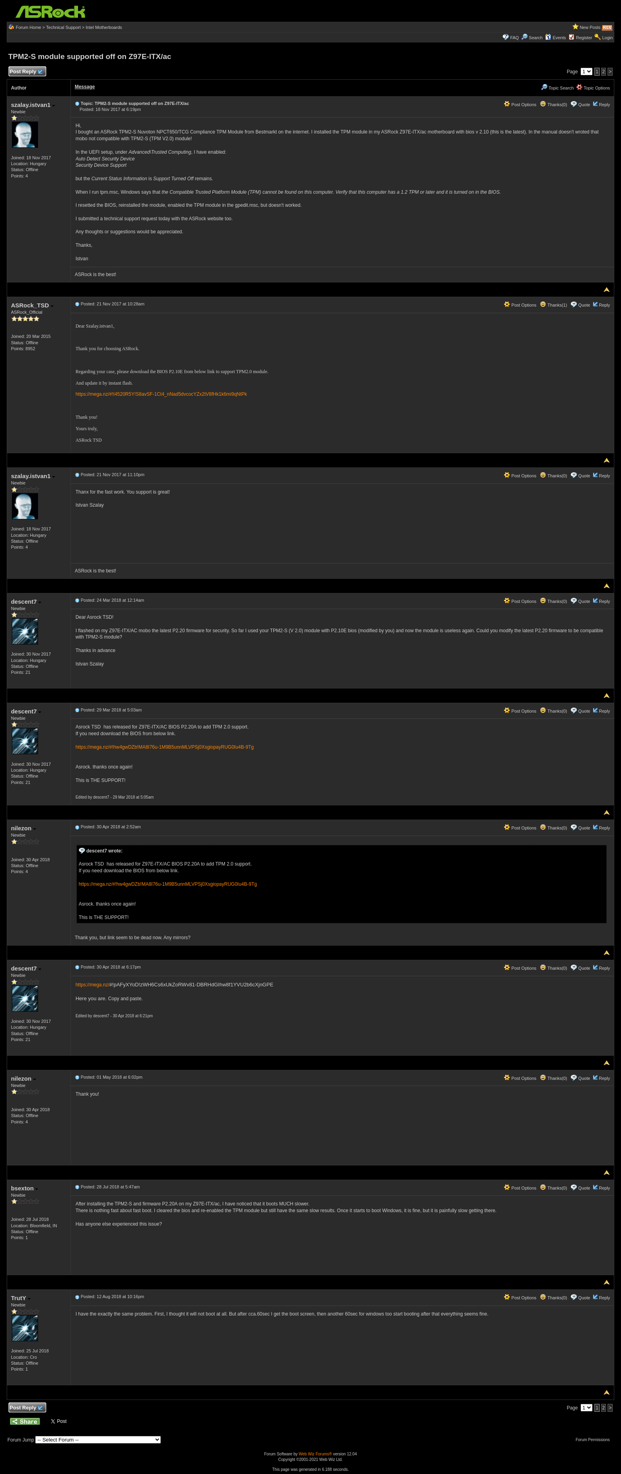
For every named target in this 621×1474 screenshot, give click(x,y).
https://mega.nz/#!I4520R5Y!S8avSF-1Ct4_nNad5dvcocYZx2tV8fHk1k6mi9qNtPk (161, 394)
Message (85, 87)
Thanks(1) (553, 305)
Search (536, 37)
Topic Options (593, 88)
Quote (584, 104)
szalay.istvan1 (33, 104)
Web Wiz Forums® (315, 1454)
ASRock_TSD (32, 305)
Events (555, 37)
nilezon (23, 828)
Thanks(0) (553, 104)
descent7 (26, 601)
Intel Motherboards (104, 27)
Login (607, 37)
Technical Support (63, 27)
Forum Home (28, 27)
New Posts (590, 27)
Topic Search (557, 88)
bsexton (24, 1188)
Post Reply (26, 72)
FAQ (514, 37)
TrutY (20, 1298)
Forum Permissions (594, 1440)
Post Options (520, 104)
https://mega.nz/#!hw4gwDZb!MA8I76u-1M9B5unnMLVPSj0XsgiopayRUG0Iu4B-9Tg (165, 747)
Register (584, 37)
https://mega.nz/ (92, 985)
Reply (604, 104)
